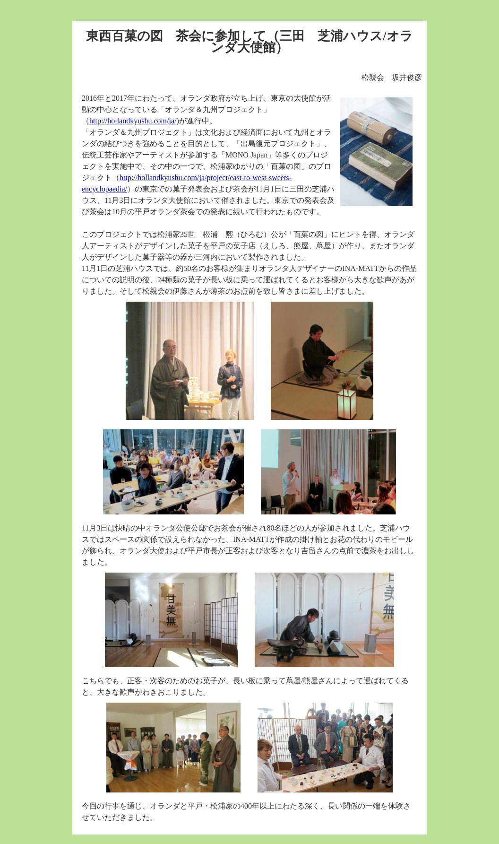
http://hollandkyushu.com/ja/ (132, 121)
